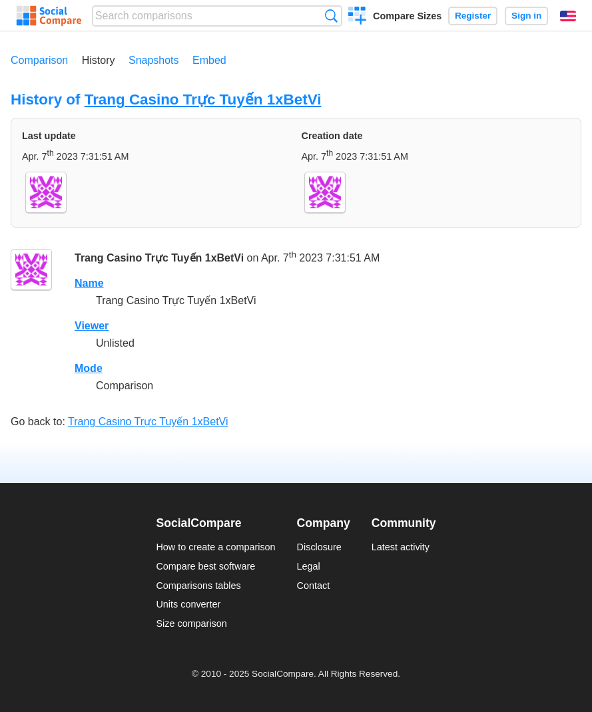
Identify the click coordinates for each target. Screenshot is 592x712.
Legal (308, 566)
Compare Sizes (407, 16)
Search (331, 15)
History (98, 60)
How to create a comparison (215, 547)
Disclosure (319, 547)
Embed (209, 60)
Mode (89, 368)
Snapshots (154, 60)
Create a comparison (357, 17)
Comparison (39, 60)
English (568, 16)
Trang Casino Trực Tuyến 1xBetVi (203, 99)
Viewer (92, 325)
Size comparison (191, 623)
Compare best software (205, 566)
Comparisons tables (198, 585)
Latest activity (401, 547)
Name (89, 283)
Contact (313, 585)
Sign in (526, 16)
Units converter (188, 604)
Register (473, 16)
